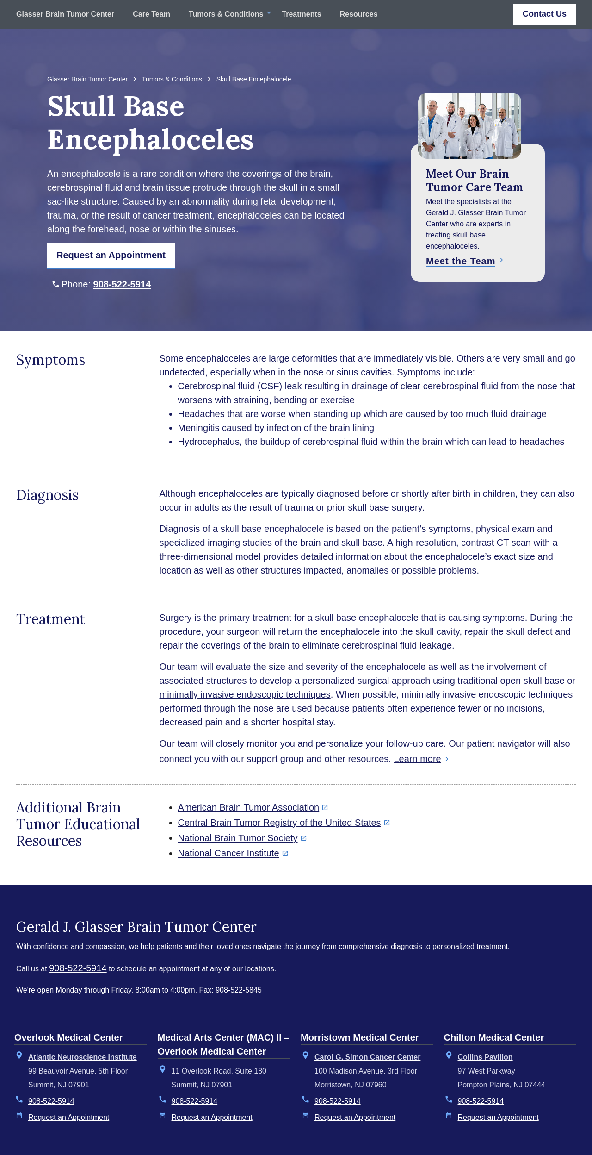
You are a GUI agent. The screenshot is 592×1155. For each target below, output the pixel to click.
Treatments (301, 14)
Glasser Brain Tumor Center (65, 14)
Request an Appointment (68, 1117)
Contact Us (545, 14)
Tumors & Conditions (226, 14)
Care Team (151, 14)
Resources (359, 14)
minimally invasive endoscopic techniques (245, 694)
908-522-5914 (122, 284)
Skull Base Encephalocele (253, 79)
